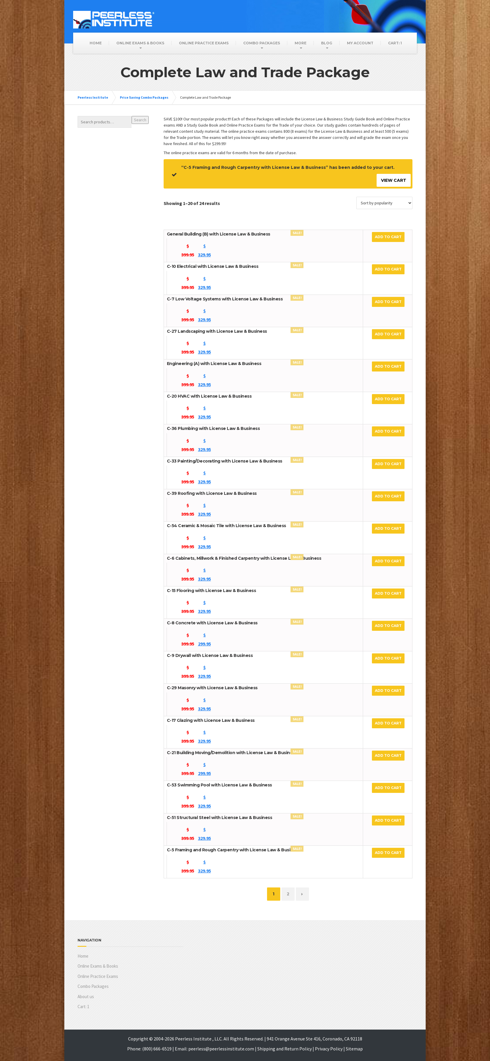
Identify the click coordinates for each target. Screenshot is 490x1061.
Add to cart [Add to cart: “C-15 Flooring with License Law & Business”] (388, 593)
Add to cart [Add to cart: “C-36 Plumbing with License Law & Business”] (388, 431)
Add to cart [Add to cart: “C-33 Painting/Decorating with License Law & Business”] (388, 464)
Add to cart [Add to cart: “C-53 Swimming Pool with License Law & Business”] (388, 788)
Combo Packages (261, 43)
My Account (360, 43)
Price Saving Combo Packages (144, 97)
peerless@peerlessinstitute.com (221, 1049)
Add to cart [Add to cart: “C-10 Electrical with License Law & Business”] (388, 269)
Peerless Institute (93, 97)
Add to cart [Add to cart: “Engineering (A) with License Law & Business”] (388, 366)
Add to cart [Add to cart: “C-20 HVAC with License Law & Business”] (388, 399)
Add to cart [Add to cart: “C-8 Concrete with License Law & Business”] (388, 625)
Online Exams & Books (140, 43)
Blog (326, 43)
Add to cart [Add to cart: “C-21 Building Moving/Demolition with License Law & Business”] (388, 755)
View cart (393, 180)
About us (86, 996)
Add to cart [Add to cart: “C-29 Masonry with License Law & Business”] (388, 690)
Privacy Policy (329, 1049)
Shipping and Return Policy (284, 1049)
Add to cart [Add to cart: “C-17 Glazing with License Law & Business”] (388, 723)
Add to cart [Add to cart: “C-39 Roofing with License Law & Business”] (388, 496)
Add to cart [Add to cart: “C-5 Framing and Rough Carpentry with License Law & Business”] (388, 852)
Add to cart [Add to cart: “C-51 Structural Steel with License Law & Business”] (388, 820)
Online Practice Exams (204, 43)
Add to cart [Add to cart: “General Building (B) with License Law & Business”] (388, 237)
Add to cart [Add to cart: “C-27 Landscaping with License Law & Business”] (388, 334)
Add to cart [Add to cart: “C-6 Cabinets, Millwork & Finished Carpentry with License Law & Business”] (388, 561)
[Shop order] (384, 203)
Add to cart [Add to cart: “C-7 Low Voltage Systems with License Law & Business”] (388, 302)
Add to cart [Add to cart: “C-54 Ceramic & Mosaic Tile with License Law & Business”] (388, 528)
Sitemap (354, 1049)
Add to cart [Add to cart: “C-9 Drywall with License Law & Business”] (388, 658)
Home (96, 43)
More (300, 43)
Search (140, 119)
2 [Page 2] (288, 894)
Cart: (395, 43)
